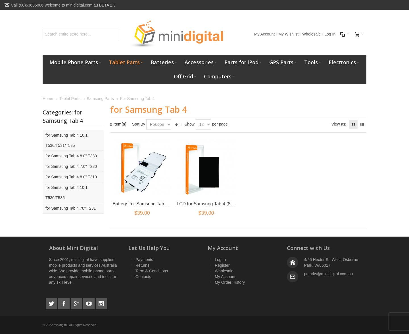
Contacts (143, 276)
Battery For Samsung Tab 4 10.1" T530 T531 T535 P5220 (171, 203)
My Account (264, 34)
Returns (142, 265)
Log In (329, 34)
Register (222, 265)
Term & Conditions (151, 271)
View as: (338, 124)
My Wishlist (288, 34)
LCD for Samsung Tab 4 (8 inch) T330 (215, 203)
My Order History (230, 282)
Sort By (138, 124)
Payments (144, 259)
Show (190, 124)
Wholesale (311, 34)
